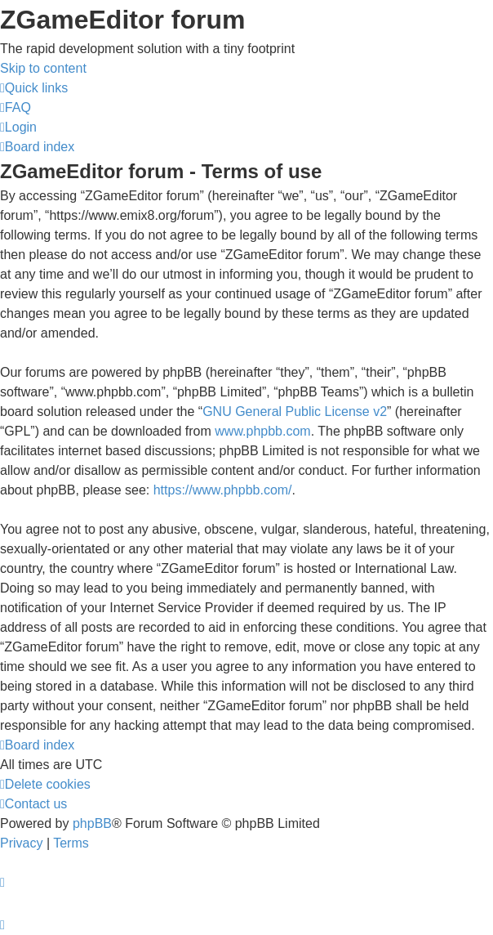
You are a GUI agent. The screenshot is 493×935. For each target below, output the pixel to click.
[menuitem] (15, 107)
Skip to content (43, 68)
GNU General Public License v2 (294, 411)
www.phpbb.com (262, 431)
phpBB (92, 823)
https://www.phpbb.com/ (222, 490)
